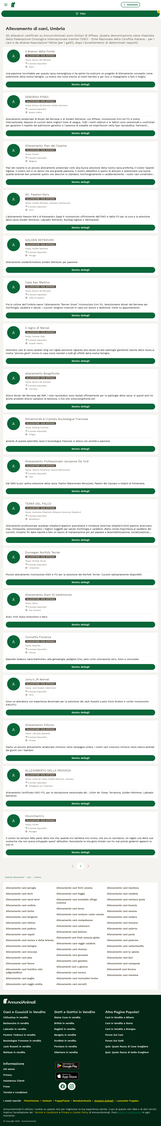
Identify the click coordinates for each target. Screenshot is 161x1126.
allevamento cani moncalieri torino (77, 978)
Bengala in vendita (65, 1034)
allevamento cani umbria (20, 905)
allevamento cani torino (20, 911)
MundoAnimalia (82, 1100)
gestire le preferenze (128, 1112)
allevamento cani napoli (20, 934)
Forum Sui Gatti (114, 1040)
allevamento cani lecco (70, 908)
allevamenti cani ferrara (121, 969)
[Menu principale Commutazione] (6, 4)
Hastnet (47, 1100)
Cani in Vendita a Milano (119, 1017)
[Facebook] (62, 1086)
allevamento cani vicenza (71, 949)
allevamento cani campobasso (74, 920)
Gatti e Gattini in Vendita (74, 1012)
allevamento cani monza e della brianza (30, 940)
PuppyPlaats (62, 1100)
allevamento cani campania (123, 963)
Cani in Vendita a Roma (119, 1023)
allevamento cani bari (120, 957)
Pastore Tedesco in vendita (19, 1034)
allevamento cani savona (122, 911)
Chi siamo (9, 1069)
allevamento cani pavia (121, 934)
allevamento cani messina (122, 975)
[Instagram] (71, 1086)
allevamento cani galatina (71, 960)
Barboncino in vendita (16, 1023)
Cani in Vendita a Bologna (120, 1029)
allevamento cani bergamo (22, 917)
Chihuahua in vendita (15, 1017)
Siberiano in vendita (66, 1052)
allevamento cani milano (20, 922)
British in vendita (64, 1023)
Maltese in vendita (14, 1052)
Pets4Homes (31, 1100)
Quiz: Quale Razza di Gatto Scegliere (127, 1052)
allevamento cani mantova (123, 887)
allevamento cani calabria (122, 893)
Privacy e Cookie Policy (74, 1112)
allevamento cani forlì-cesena (74, 887)
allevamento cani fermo (20, 963)
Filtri (117, 12)
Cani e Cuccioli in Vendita (24, 1012)
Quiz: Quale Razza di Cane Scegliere (126, 1046)
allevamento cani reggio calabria (75, 943)
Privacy (7, 1075)
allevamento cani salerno (122, 928)
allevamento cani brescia (122, 905)
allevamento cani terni (19, 893)
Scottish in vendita (65, 1040)
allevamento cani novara (71, 972)
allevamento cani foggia (70, 893)
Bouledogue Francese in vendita (22, 1040)
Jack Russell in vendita (17, 1046)
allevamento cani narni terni (23, 899)
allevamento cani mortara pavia (126, 899)
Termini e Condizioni (15, 1092)
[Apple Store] (67, 1076)
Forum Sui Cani (114, 1034)
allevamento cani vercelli (71, 984)
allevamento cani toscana (122, 922)
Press (6, 1086)
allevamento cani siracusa (21, 951)
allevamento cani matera (122, 917)
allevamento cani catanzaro (73, 926)
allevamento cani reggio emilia (24, 984)
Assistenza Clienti (13, 1080)
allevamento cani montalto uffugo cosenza (76, 901)
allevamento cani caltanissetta (125, 946)
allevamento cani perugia (21, 887)
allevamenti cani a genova (72, 966)
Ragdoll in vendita (64, 1029)
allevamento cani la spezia (123, 951)
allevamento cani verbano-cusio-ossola (80, 914)
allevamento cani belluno (71, 931)
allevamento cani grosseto (72, 955)
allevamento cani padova (21, 928)
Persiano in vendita (65, 1046)
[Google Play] (67, 1065)
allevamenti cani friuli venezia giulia (78, 937)
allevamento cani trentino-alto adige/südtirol (24, 971)
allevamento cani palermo (122, 940)
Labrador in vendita (14, 1029)
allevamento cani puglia (20, 978)
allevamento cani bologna (21, 946)
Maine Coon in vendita (67, 1017)
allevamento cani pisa (19, 957)
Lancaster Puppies (128, 1100)
